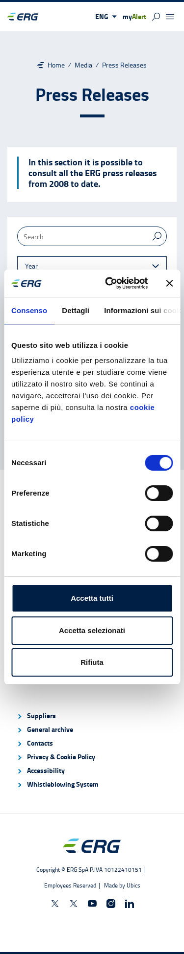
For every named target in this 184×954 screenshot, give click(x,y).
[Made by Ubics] (121, 885)
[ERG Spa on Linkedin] (129, 903)
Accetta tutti (92, 598)
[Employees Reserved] (73, 885)
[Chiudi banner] (169, 283)
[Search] (92, 236)
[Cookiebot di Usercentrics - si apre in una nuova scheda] (110, 283)
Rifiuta (92, 662)
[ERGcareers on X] (73, 903)
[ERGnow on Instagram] (110, 903)
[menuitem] (92, 715)
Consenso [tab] (29, 310)
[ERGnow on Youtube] (92, 903)
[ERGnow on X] (55, 903)
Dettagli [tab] (75, 310)
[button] (106, 16)
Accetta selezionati (92, 630)
